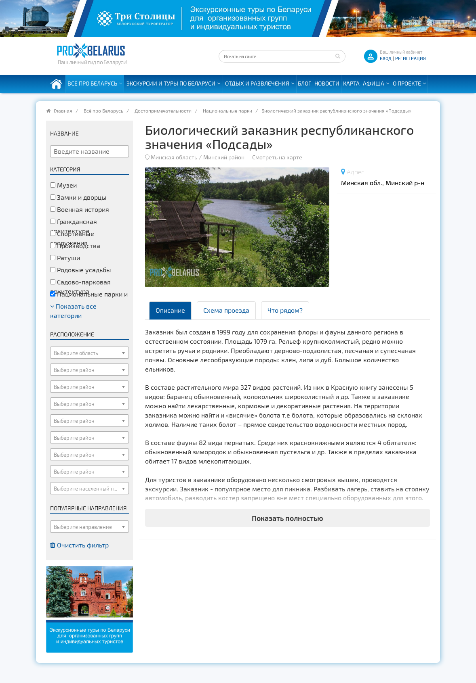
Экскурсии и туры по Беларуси (170, 83)
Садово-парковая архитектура (80, 286)
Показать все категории (73, 310)
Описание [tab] (170, 310)
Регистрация (410, 58)
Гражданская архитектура (73, 225)
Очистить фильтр (79, 545)
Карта (351, 83)
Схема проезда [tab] (226, 310)
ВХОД (386, 58)
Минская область (174, 157)
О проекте (407, 83)
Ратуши (65, 257)
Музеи (63, 185)
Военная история (79, 209)
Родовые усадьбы (80, 270)
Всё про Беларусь (92, 83)
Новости (326, 83)
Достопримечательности (163, 110)
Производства (75, 245)
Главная (63, 110)
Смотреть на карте (277, 157)
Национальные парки (227, 110)
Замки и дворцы (78, 197)
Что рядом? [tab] (285, 310)
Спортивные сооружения (72, 238)
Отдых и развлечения (257, 83)
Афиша (373, 83)
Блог (304, 83)
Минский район (223, 157)
